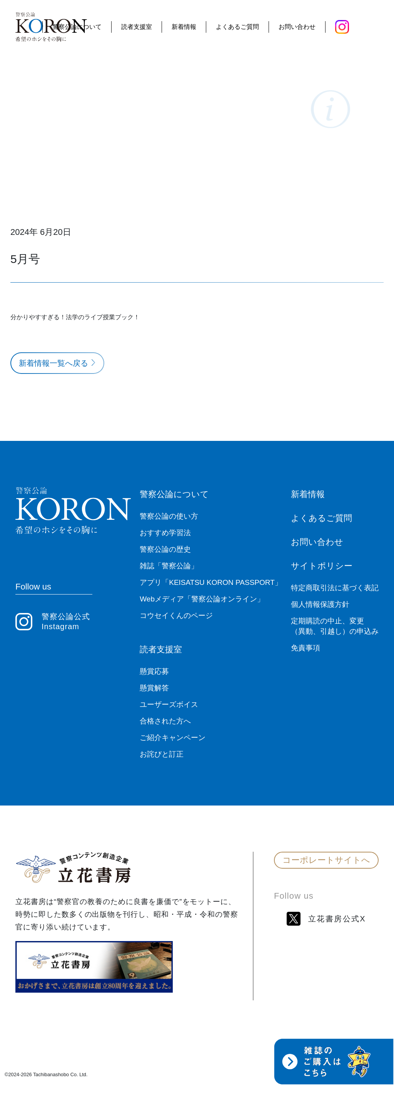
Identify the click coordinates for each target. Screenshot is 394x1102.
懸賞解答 (154, 688)
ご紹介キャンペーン (172, 738)
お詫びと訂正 (162, 754)
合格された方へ (165, 721)
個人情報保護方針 (320, 604)
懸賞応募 (154, 671)
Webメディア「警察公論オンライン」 (202, 599)
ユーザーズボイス (169, 704)
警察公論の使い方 (169, 516)
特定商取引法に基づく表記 (335, 588)
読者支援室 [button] (136, 27)
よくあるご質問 (237, 27)
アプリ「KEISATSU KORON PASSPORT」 (211, 582)
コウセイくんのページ (176, 615)
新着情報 (184, 27)
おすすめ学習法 (165, 533)
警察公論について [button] (77, 27)
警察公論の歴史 (165, 549)
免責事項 (305, 648)
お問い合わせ (297, 27)
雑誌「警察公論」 (169, 566)
